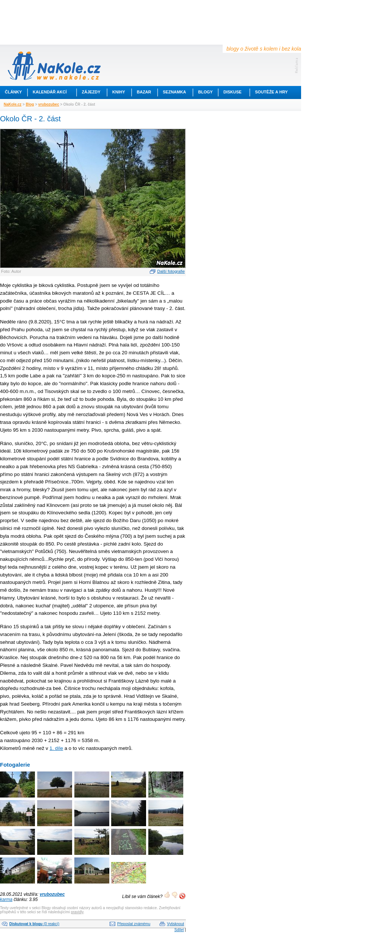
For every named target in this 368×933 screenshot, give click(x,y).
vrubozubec (48, 104)
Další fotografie (171, 271)
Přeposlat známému (133, 924)
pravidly (77, 912)
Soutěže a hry (271, 92)
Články (13, 92)
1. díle (56, 748)
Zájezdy (91, 92)
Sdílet (179, 930)
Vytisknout (175, 924)
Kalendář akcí (50, 92)
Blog (30, 104)
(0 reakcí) (34, 924)
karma (6, 899)
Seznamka (174, 92)
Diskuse (232, 92)
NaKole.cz (13, 104)
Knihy (118, 92)
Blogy (205, 92)
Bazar (144, 92)
